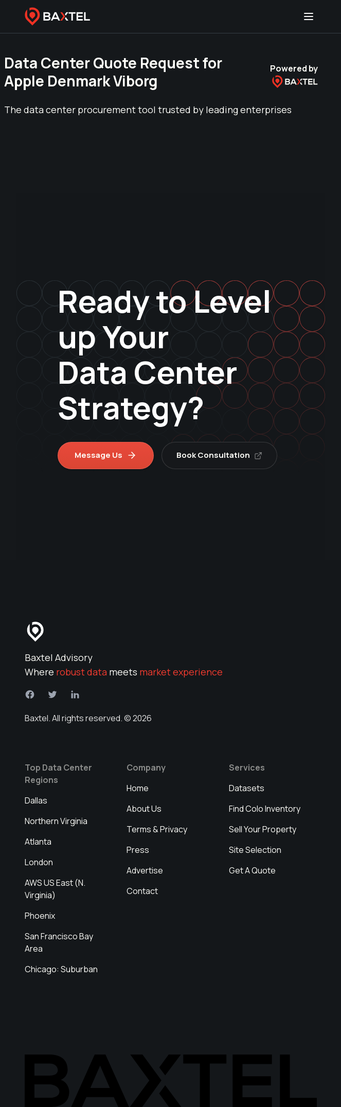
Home (138, 788)
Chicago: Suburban (61, 969)
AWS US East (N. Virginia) (55, 889)
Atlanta (38, 841)
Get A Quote (252, 870)
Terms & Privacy (157, 829)
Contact (142, 891)
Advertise (145, 870)
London (39, 862)
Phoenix (40, 915)
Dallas (36, 800)
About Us (144, 808)
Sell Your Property (262, 829)
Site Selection (255, 849)
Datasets (246, 788)
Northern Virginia (56, 821)
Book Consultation (220, 455)
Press (138, 849)
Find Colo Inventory (264, 808)
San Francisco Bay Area (59, 942)
